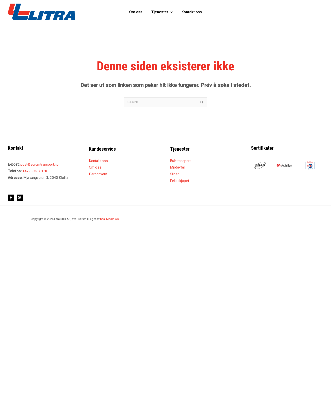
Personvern (98, 174)
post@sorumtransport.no (39, 165)
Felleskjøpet (180, 181)
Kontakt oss (190, 12)
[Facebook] (11, 198)
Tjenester (162, 12)
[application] (170, 12)
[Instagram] (20, 198)
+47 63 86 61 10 (35, 171)
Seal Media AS (109, 219)
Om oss (136, 12)
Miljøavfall (178, 167)
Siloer (174, 174)
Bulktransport (180, 161)
